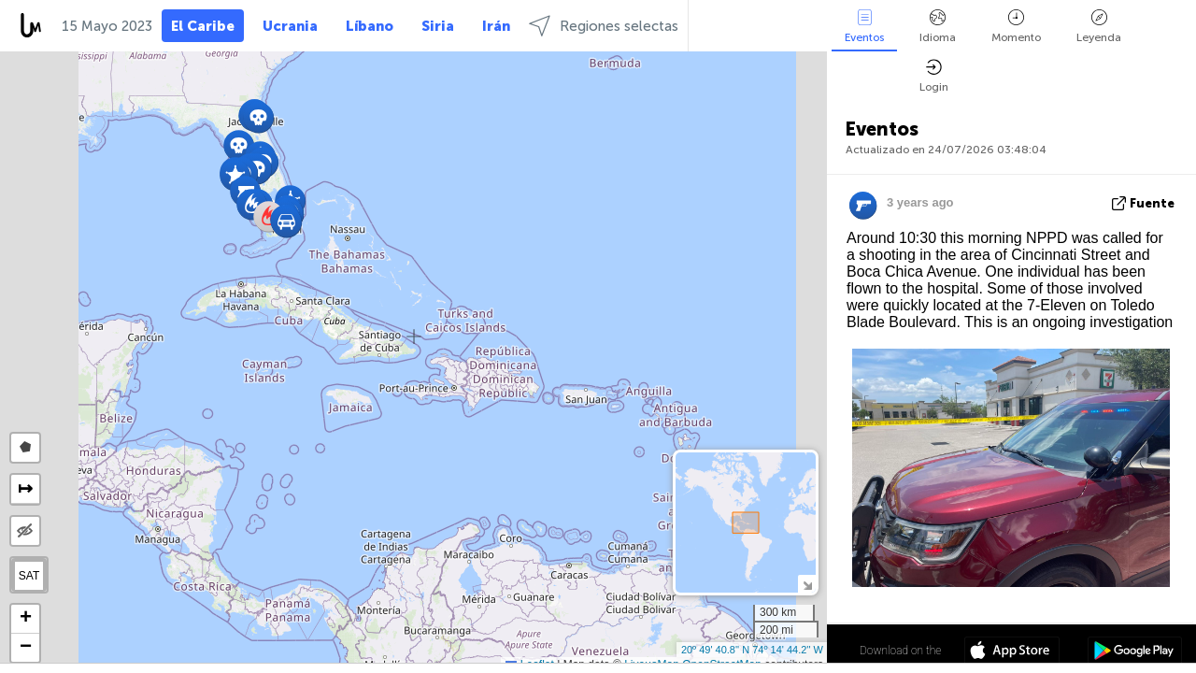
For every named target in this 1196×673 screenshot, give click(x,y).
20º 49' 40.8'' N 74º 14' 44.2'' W (752, 649)
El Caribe (203, 26)
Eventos (864, 26)
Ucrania (290, 26)
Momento (1016, 26)
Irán (496, 26)
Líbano (369, 26)
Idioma (937, 26)
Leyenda (1098, 26)
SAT (29, 575)
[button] (258, 117)
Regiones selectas (603, 25)
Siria (437, 26)
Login (933, 76)
